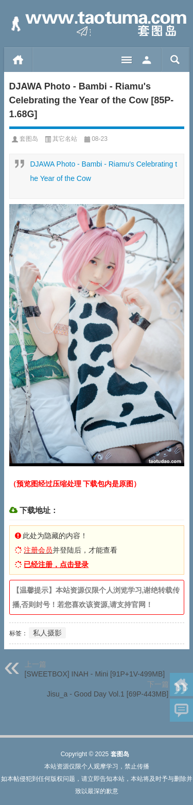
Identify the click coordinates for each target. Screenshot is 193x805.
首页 (18, 59)
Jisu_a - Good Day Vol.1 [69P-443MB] (108, 694)
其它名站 (64, 138)
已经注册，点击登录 (56, 564)
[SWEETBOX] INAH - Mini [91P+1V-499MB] (95, 674)
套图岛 (29, 138)
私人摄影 (47, 633)
